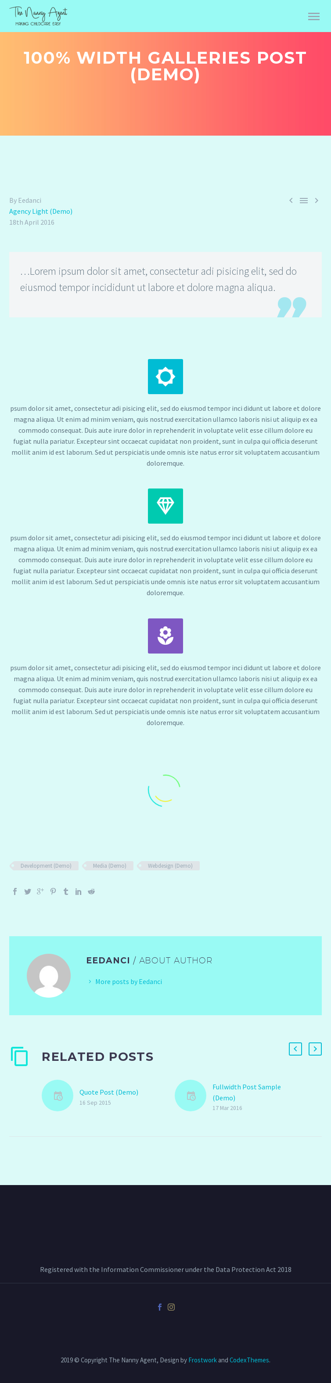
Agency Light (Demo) (40, 211)
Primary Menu (314, 16)
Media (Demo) (109, 865)
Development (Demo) (46, 865)
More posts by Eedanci (128, 981)
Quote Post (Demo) (108, 1092)
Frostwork (202, 1360)
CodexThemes (249, 1360)
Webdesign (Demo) (170, 865)
